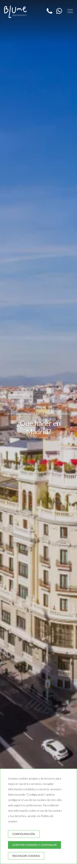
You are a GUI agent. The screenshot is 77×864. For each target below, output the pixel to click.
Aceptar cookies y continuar (34, 844)
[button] (70, 11)
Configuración (23, 834)
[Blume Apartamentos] (15, 11)
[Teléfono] (50, 12)
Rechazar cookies (26, 855)
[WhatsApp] (58, 12)
